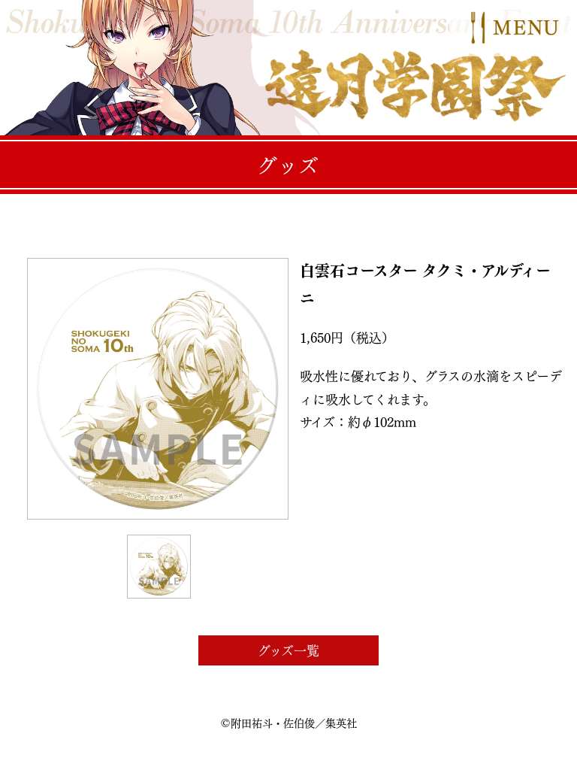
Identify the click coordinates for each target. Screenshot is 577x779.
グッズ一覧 (288, 650)
